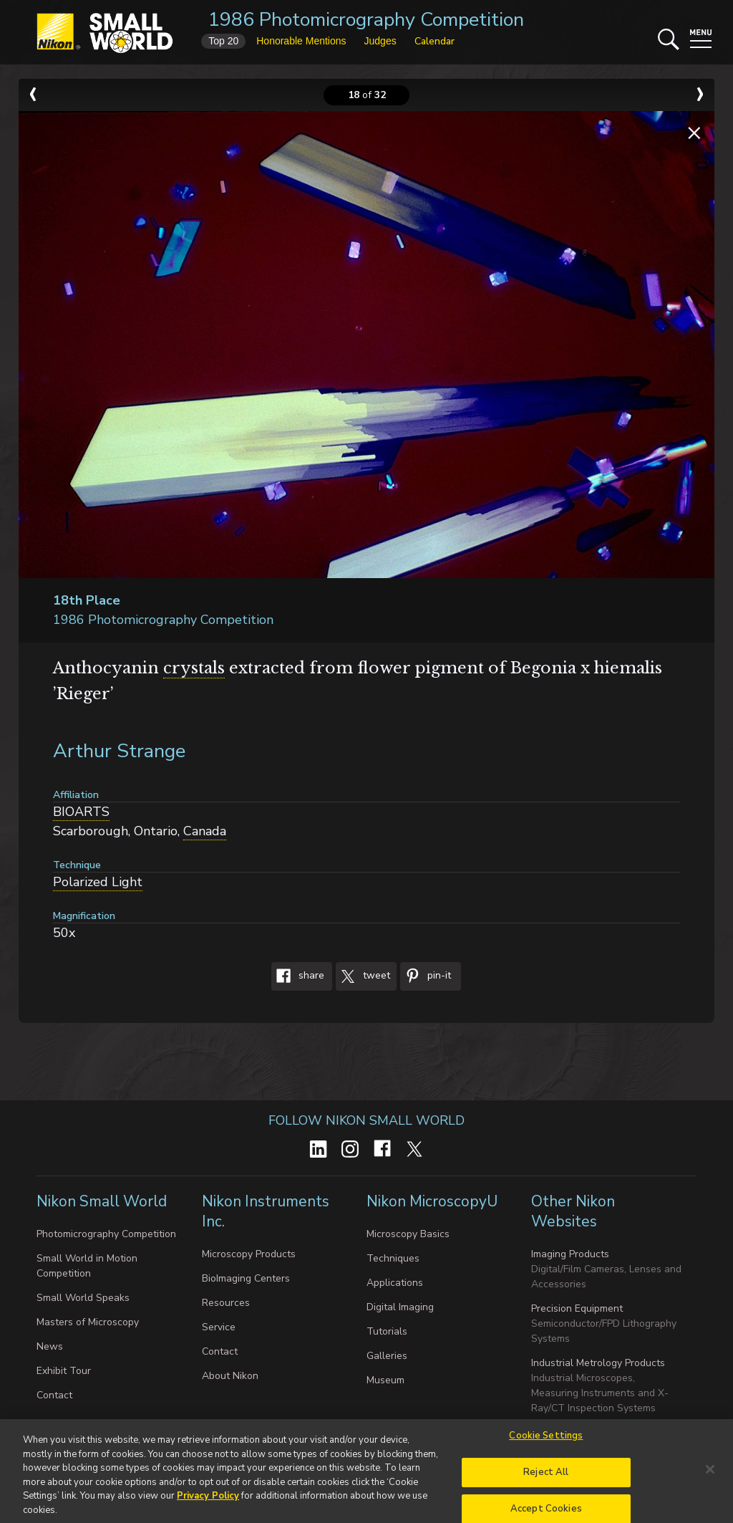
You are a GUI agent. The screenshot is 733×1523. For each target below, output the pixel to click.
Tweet (363, 976)
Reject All (545, 1478)
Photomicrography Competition (106, 1234)
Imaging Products (570, 1254)
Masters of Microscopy (88, 1322)
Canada (204, 831)
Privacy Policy (208, 1501)
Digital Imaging (400, 1307)
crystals (194, 668)
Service (219, 1327)
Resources (226, 1303)
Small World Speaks (83, 1298)
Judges (380, 41)
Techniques (392, 1258)
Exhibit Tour (64, 1371)
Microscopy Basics (408, 1234)
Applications (394, 1282)
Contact (54, 1395)
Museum (385, 1380)
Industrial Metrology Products (598, 1363)
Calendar (434, 41)
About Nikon (230, 1376)
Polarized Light (97, 881)
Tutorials (386, 1331)
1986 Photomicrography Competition (366, 19)
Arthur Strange (119, 751)
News (50, 1346)
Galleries (386, 1356)
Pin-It (425, 976)
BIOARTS (81, 811)
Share (297, 976)
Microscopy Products (249, 1254)
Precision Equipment (577, 1308)
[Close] (710, 1475)
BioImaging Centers (246, 1278)
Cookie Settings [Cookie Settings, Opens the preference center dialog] (546, 1442)
